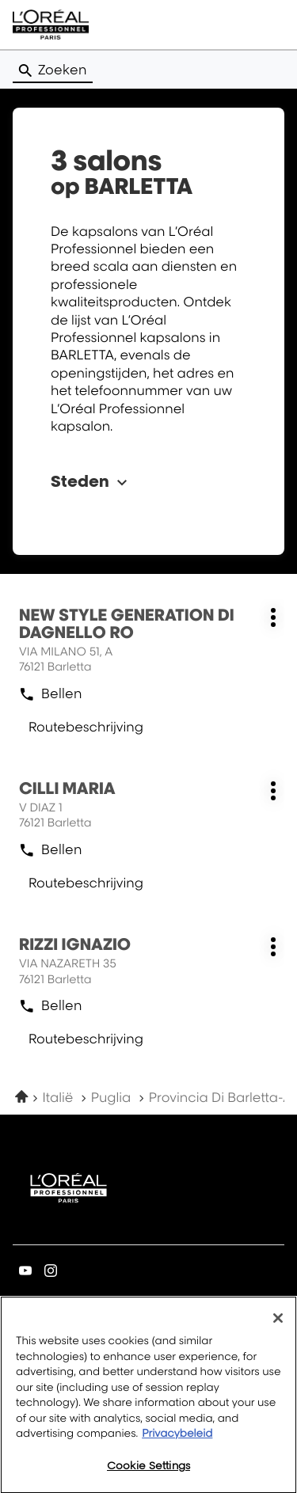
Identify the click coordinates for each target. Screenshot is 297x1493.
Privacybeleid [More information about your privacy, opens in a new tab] (177, 1441)
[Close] (278, 1326)
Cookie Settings (148, 1473)
